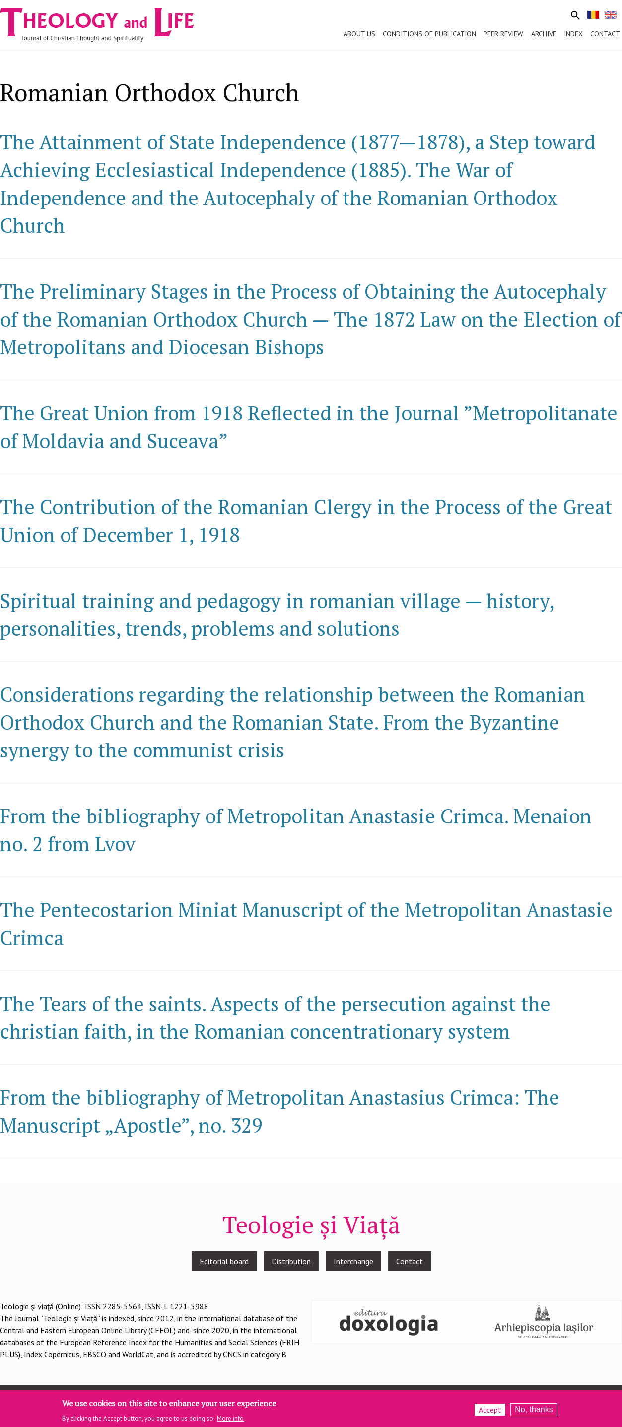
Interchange (353, 1261)
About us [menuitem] (359, 33)
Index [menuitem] (573, 33)
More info (230, 1420)
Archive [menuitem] (543, 33)
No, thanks (534, 1412)
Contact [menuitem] (605, 33)
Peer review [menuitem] (503, 33)
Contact (409, 1261)
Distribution (291, 1261)
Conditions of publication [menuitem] (429, 33)
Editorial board (224, 1261)
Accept (490, 1412)
